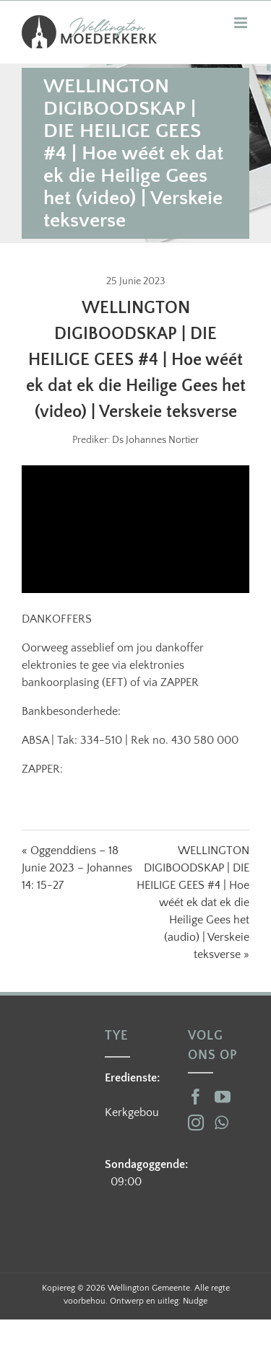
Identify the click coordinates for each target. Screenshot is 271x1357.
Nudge (195, 1301)
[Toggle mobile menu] (241, 22)
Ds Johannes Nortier (155, 440)
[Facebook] (196, 1097)
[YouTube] (223, 1097)
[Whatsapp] (221, 1122)
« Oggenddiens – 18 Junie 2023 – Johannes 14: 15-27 (77, 868)
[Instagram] (196, 1122)
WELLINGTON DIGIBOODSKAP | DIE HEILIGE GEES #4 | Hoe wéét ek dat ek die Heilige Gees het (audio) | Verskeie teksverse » (193, 902)
